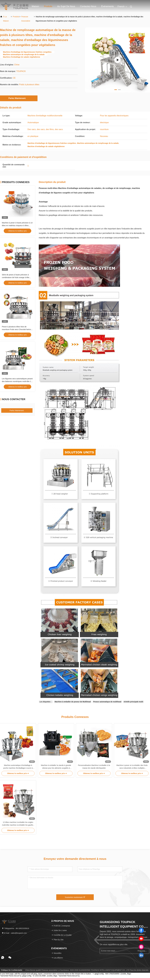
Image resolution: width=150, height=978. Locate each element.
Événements (107, 6)
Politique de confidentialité (11, 970)
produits (16, 17)
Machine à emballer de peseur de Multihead (73, 702)
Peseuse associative (25, 19)
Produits (48, 6)
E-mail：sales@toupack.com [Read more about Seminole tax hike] (14, 933)
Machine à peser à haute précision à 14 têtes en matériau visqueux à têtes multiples (17, 225)
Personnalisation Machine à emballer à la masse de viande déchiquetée (94, 766)
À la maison (6, 19)
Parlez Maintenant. (18, 98)
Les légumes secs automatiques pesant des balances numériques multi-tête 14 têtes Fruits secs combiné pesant (17, 381)
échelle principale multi (133, 702)
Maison (35, 6)
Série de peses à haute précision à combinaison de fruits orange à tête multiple (15, 277)
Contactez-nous (88, 6)
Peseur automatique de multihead (107, 702)
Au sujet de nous (66, 6)
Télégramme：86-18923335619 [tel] (15, 928)
